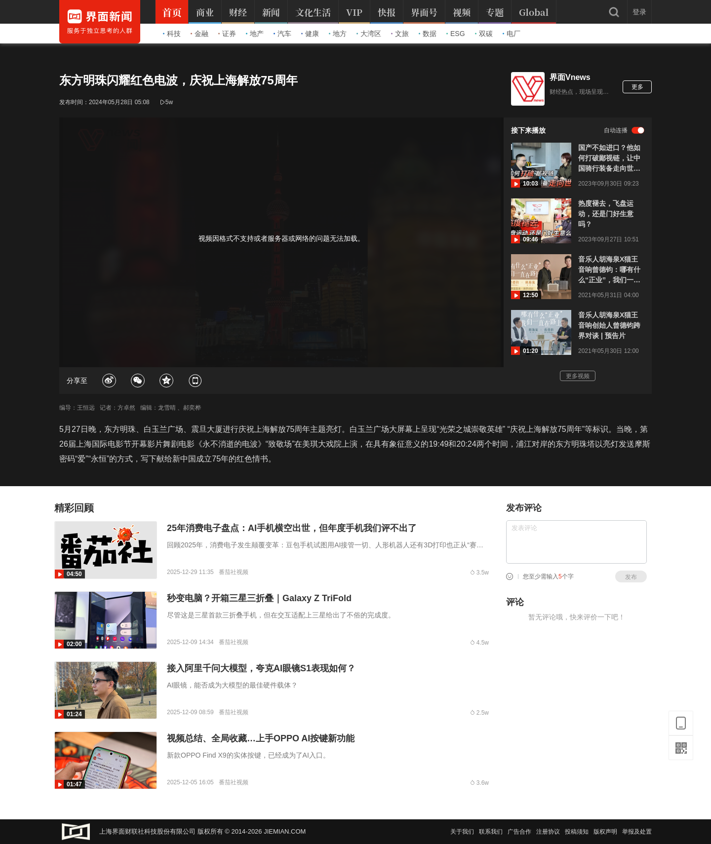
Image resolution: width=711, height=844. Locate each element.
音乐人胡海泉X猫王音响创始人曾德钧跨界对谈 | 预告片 (609, 325)
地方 (338, 34)
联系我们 (491, 831)
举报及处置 (637, 831)
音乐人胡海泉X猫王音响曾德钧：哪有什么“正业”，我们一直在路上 (609, 270)
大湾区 (368, 34)
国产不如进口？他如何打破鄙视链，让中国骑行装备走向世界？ (609, 159)
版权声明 (605, 831)
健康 (310, 34)
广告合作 (519, 831)
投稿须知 (577, 831)
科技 (172, 34)
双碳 (484, 34)
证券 (227, 34)
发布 (631, 577)
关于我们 (462, 831)
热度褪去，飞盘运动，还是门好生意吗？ (605, 213)
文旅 (400, 34)
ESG (455, 34)
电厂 (511, 34)
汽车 (282, 34)
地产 (255, 34)
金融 (199, 34)
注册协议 (548, 831)
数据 (427, 34)
